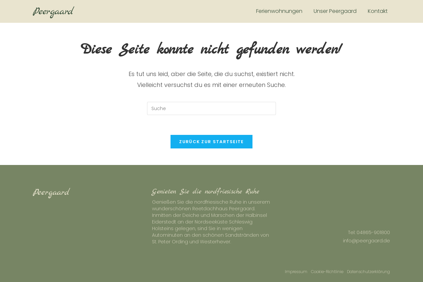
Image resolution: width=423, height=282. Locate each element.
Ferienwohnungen (279, 11)
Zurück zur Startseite (211, 142)
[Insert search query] (211, 108)
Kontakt (378, 11)
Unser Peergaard (335, 11)
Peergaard (53, 11)
